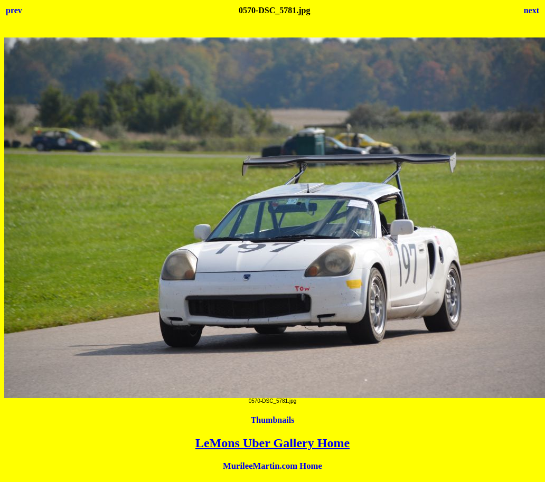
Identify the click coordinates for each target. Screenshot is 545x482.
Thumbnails (273, 419)
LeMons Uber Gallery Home (272, 443)
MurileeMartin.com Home (272, 466)
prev (14, 10)
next (531, 10)
